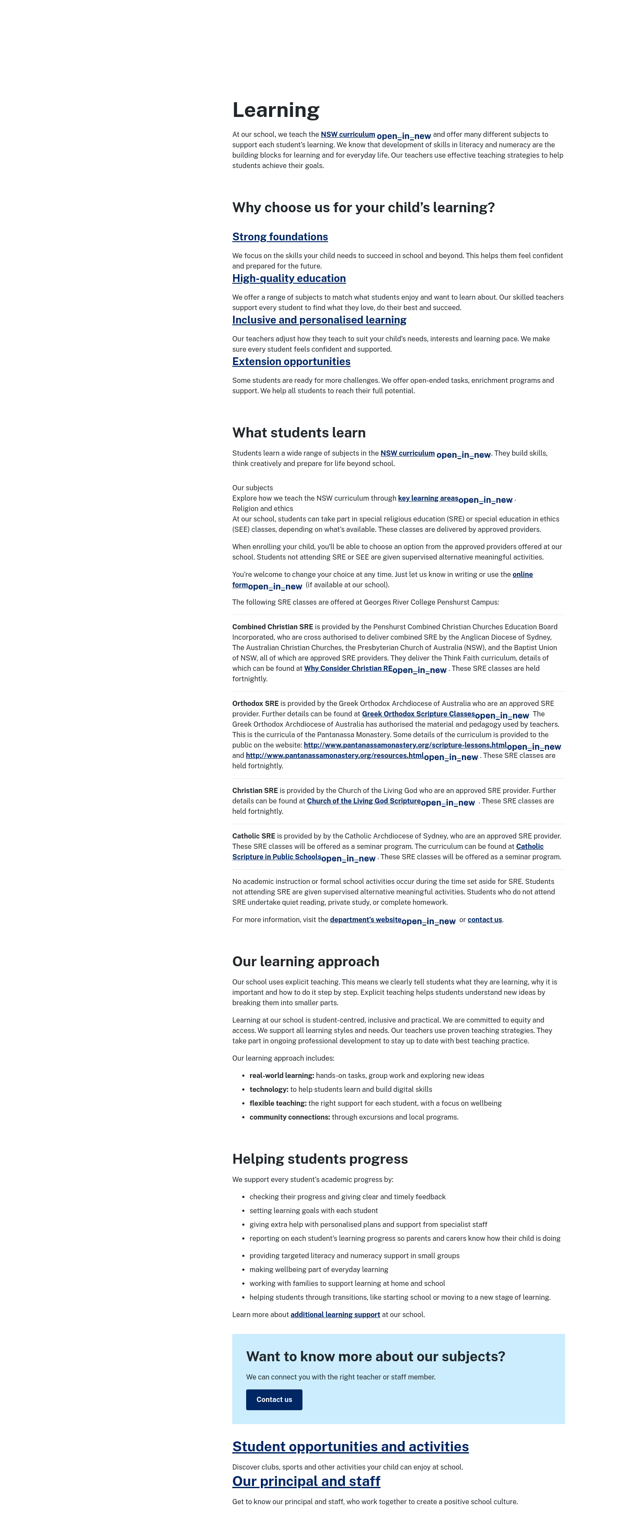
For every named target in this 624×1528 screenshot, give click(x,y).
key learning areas (455, 498)
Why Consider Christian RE (375, 668)
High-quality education (289, 278)
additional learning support (335, 1315)
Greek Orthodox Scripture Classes (445, 714)
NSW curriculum (376, 134)
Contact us (274, 1399)
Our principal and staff (306, 1481)
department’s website (393, 920)
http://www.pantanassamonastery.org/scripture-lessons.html (432, 745)
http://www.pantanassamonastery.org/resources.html (362, 755)
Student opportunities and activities (350, 1446)
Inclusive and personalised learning (319, 320)
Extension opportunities (291, 361)
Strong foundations (280, 236)
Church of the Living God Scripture (391, 801)
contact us (485, 920)
